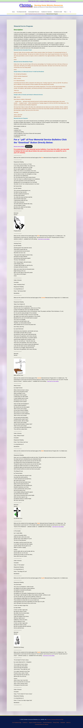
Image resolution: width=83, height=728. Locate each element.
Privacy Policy (56, 722)
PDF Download (30, 146)
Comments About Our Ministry (42, 724)
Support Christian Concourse (34, 722)
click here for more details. (44, 238)
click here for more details (53, 381)
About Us (70, 722)
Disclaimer (63, 722)
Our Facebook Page (15, 722)
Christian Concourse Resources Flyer (55, 719)
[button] (70, 11)
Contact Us (23, 722)
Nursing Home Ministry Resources (49, 4)
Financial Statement (47, 722)
